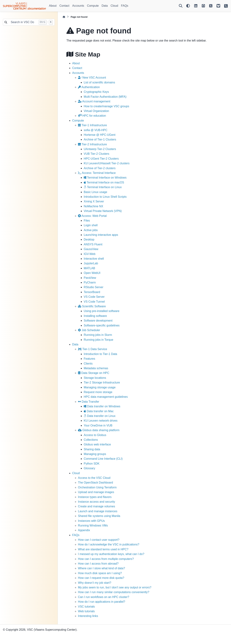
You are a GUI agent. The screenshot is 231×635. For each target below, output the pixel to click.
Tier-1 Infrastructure (92, 125)
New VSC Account (92, 77)
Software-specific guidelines (101, 325)
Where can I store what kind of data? (101, 568)
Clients (88, 363)
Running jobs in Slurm (98, 334)
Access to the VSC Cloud (94, 477)
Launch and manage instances (97, 511)
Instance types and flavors (95, 497)
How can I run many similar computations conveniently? (113, 592)
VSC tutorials (86, 606)
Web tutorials (86, 611)
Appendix (84, 530)
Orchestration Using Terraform (97, 487)
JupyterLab (91, 263)
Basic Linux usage (95, 192)
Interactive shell (94, 258)
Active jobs (91, 230)
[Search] (180, 6)
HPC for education (92, 115)
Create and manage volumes (96, 506)
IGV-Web (89, 253)
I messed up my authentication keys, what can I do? (111, 554)
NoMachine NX (93, 206)
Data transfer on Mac (99, 411)
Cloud (114, 5)
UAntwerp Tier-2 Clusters (100, 149)
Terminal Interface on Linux (103, 187)
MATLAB (89, 268)
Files (87, 220)
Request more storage (98, 392)
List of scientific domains (99, 82)
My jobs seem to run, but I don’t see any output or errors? (114, 587)
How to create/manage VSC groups (106, 106)
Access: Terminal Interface (97, 172)
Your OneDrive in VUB (98, 425)
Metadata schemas (96, 368)
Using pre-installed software (101, 311)
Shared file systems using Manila (99, 515)
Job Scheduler (89, 330)
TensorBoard (92, 292)
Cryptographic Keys (96, 91)
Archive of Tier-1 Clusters (100, 139)
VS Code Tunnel (94, 301)
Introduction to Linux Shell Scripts (105, 196)
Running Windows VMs (93, 525)
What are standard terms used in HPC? (103, 549)
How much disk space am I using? (100, 573)
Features (89, 358)
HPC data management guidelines (106, 396)
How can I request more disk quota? (101, 577)
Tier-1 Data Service (92, 349)
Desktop (89, 239)
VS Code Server (94, 296)
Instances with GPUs (91, 520)
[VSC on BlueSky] (218, 6)
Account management (94, 101)
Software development (98, 320)
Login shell (91, 225)
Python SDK (91, 463)
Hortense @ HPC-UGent (99, 134)
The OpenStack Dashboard (95, 482)
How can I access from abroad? (98, 563)
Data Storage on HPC (93, 372)
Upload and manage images (96, 492)
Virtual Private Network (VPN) (103, 211)
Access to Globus (95, 435)
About (52, 5)
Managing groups (95, 454)
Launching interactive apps (101, 234)
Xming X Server (94, 201)
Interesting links (88, 615)
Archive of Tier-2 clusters (100, 168)
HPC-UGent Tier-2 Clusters (101, 158)
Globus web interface (97, 444)
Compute (93, 5)
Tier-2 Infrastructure (92, 144)
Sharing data (92, 449)
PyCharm (90, 282)
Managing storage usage (100, 387)
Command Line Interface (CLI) (103, 458)
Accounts (78, 5)
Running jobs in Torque (98, 339)
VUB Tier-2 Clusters (96, 153)
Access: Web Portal (92, 215)
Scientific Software (92, 306)
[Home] (64, 17)
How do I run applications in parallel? (101, 601)
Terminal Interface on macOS (104, 182)
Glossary (89, 468)
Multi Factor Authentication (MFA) (105, 96)
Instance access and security (96, 501)
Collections (91, 439)
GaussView (91, 249)
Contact (64, 5)
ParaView (90, 277)
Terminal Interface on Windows (105, 177)
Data (105, 5)
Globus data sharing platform (98, 430)
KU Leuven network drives (100, 420)
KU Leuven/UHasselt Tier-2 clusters (106, 163)
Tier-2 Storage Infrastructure (102, 382)
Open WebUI (92, 272)
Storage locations (95, 377)
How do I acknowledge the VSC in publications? (108, 544)
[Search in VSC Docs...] (22, 22)
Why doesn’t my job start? (94, 582)
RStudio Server (93, 287)
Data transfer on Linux (100, 415)
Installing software (95, 315)
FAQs (124, 5)
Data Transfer (88, 401)
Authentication (89, 87)
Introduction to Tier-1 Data (100, 354)
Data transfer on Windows (102, 406)
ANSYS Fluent (93, 244)
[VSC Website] (226, 6)
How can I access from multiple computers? (106, 558)
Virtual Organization (96, 110)
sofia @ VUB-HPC (95, 130)
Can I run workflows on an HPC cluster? (103, 597)
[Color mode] (188, 6)
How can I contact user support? (98, 539)
